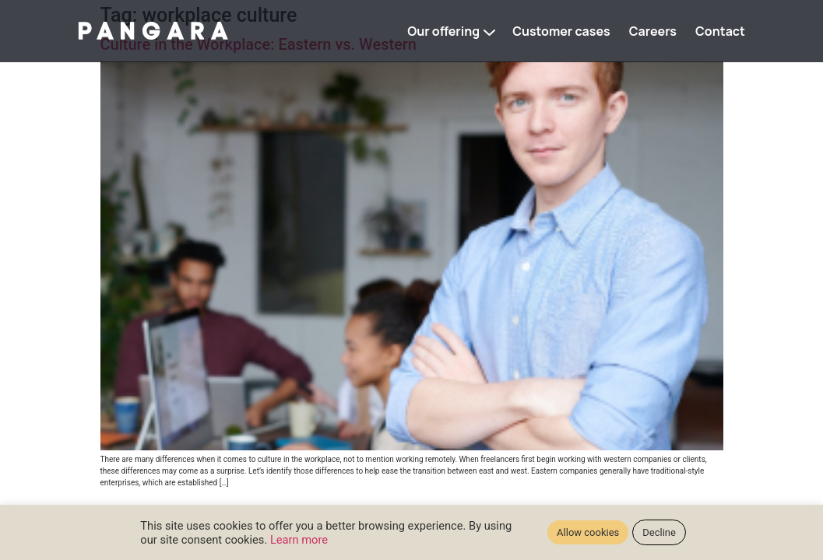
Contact (720, 31)
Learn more (299, 540)
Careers (653, 31)
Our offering (443, 31)
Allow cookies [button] (588, 532)
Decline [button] (659, 532)
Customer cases (561, 31)
